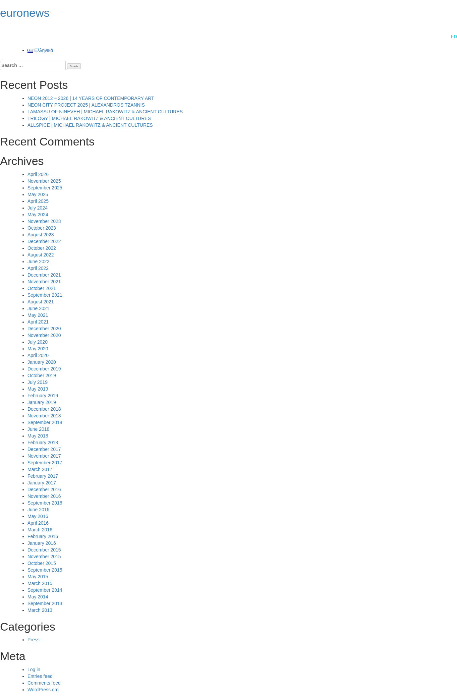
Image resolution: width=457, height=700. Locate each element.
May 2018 (37, 436)
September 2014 (44, 590)
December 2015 (44, 549)
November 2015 (44, 556)
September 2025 (44, 187)
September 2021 (44, 295)
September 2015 (44, 570)
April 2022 (38, 268)
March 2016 (39, 529)
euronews (25, 12)
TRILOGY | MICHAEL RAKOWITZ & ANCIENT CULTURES (89, 118)
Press (33, 639)
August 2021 (40, 301)
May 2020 (37, 348)
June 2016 (38, 509)
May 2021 (37, 315)
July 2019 (37, 382)
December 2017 (44, 449)
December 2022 (44, 241)
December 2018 (44, 409)
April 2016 (38, 523)
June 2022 (38, 261)
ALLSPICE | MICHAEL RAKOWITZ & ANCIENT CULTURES (90, 125)
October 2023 (41, 228)
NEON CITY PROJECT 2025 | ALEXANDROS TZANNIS (86, 105)
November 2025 (44, 181)
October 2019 (41, 375)
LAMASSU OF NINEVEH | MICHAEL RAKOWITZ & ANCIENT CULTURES (105, 111)
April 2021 (38, 322)
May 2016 (37, 516)
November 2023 (44, 221)
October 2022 (41, 248)
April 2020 (38, 355)
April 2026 (38, 174)
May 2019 (37, 389)
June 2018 (38, 429)
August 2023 (40, 234)
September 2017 (44, 462)
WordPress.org (43, 689)
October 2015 (41, 563)
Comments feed (44, 683)
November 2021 (44, 281)
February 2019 (42, 395)
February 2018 (42, 442)
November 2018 (44, 415)
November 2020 (44, 335)
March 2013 (39, 610)
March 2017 (39, 469)
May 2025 (37, 194)
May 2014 (37, 596)
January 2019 (41, 402)
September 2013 (44, 603)
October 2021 (41, 288)
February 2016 (42, 536)
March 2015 (39, 583)
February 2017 (42, 476)
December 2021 (44, 275)
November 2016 (44, 496)
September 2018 (44, 422)
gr (437, 19)
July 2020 (37, 342)
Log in (33, 669)
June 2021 (38, 308)
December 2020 (44, 328)
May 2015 (37, 576)
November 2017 (44, 456)
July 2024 (37, 208)
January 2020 (41, 362)
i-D (454, 36)
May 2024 (37, 214)
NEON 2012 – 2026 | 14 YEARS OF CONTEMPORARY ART (90, 98)
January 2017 (41, 482)
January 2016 (41, 543)
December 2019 (44, 368)
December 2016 (44, 489)
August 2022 (40, 254)
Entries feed (40, 676)
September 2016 (44, 503)
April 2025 (38, 201)
